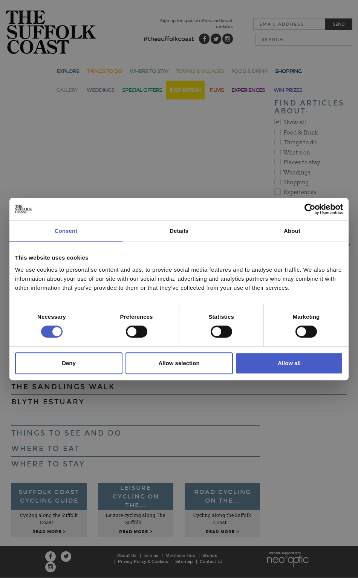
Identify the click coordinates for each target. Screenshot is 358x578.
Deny (69, 363)
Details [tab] (179, 231)
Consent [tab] (66, 231)
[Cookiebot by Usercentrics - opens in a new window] (310, 209)
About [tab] (292, 231)
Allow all (289, 363)
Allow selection (178, 363)
